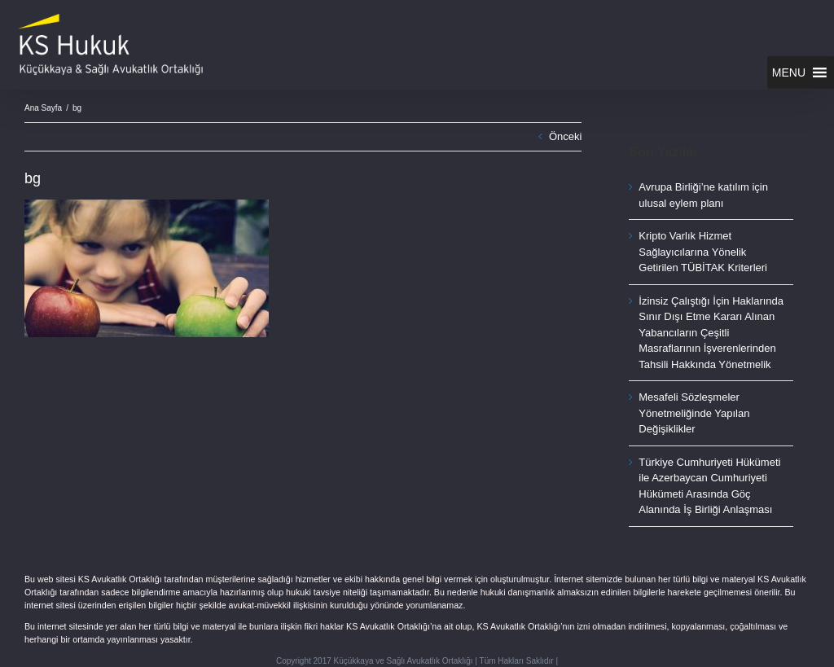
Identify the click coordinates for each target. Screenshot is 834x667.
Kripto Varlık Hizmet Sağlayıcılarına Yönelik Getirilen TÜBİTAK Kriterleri (703, 252)
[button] (788, 72)
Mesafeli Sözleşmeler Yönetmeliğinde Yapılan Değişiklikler (694, 413)
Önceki (565, 136)
